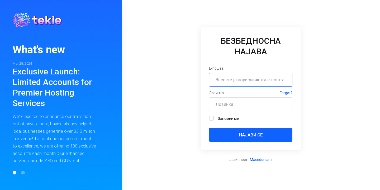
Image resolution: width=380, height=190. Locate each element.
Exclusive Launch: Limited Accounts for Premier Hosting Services (52, 87)
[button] (14, 172)
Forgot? (286, 93)
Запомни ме (224, 118)
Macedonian (261, 160)
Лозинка (216, 93)
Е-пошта (216, 68)
